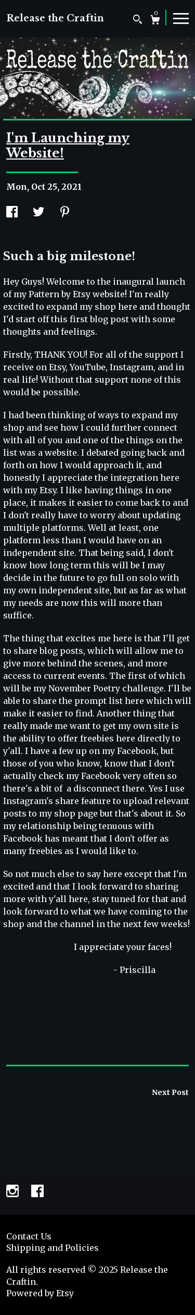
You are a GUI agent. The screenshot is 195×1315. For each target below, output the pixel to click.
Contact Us (28, 1236)
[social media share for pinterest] (64, 213)
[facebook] (37, 1192)
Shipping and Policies (52, 1248)
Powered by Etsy (40, 1293)
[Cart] (155, 21)
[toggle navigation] (181, 18)
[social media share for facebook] (12, 213)
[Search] (137, 21)
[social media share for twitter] (38, 213)
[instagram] (13, 1192)
